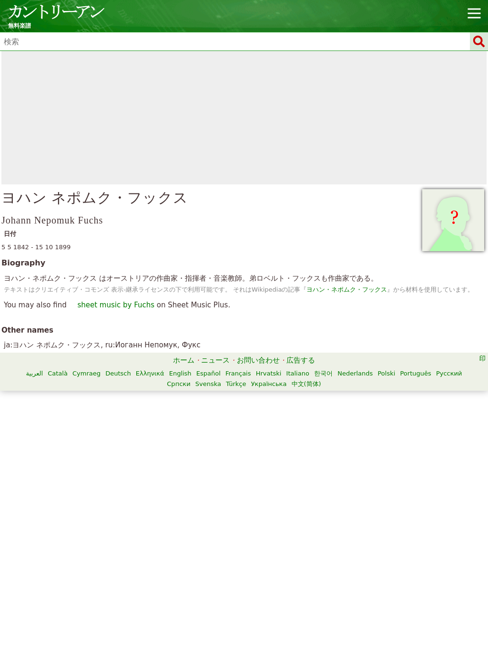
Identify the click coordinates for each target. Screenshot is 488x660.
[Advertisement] (244, 117)
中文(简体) (306, 383)
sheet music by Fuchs (115, 305)
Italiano (297, 373)
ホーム (183, 360)
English (180, 373)
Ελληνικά (150, 373)
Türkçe (236, 383)
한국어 (323, 373)
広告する (300, 360)
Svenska (208, 383)
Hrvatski (269, 373)
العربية (34, 373)
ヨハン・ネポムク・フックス (346, 289)
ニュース (215, 360)
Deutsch (118, 373)
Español (208, 373)
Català (58, 373)
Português (415, 373)
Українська (269, 383)
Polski (386, 373)
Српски (178, 383)
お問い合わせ (258, 360)
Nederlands (355, 373)
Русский (449, 373)
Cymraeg (86, 373)
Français (238, 373)
